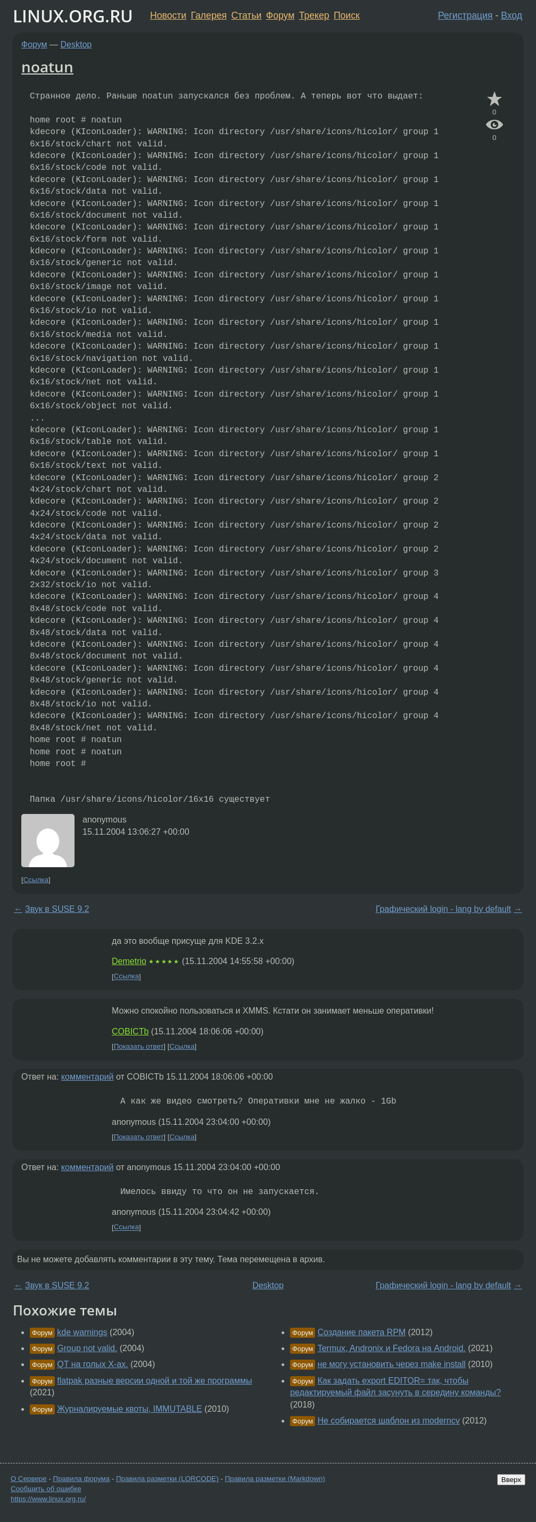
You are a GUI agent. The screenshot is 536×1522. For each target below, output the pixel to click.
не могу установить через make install (391, 1364)
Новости (168, 15)
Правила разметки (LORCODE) (167, 1479)
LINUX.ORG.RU (73, 15)
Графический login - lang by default (443, 909)
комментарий (87, 1076)
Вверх (511, 1480)
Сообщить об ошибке (46, 1489)
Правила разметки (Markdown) (275, 1479)
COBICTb (130, 1031)
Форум (280, 15)
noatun (47, 66)
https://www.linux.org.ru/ (48, 1499)
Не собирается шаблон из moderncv (388, 1420)
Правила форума (81, 1479)
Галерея (209, 15)
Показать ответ (139, 1046)
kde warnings (82, 1332)
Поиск (347, 15)
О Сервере (29, 1479)
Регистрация (465, 15)
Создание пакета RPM (361, 1332)
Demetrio (129, 961)
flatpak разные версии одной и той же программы (154, 1380)
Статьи (246, 15)
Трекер (314, 15)
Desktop (76, 44)
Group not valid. (87, 1348)
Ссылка (35, 880)
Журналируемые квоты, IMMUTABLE (129, 1408)
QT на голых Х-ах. (92, 1364)
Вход (511, 15)
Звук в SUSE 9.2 (57, 909)
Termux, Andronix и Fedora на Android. (391, 1348)
